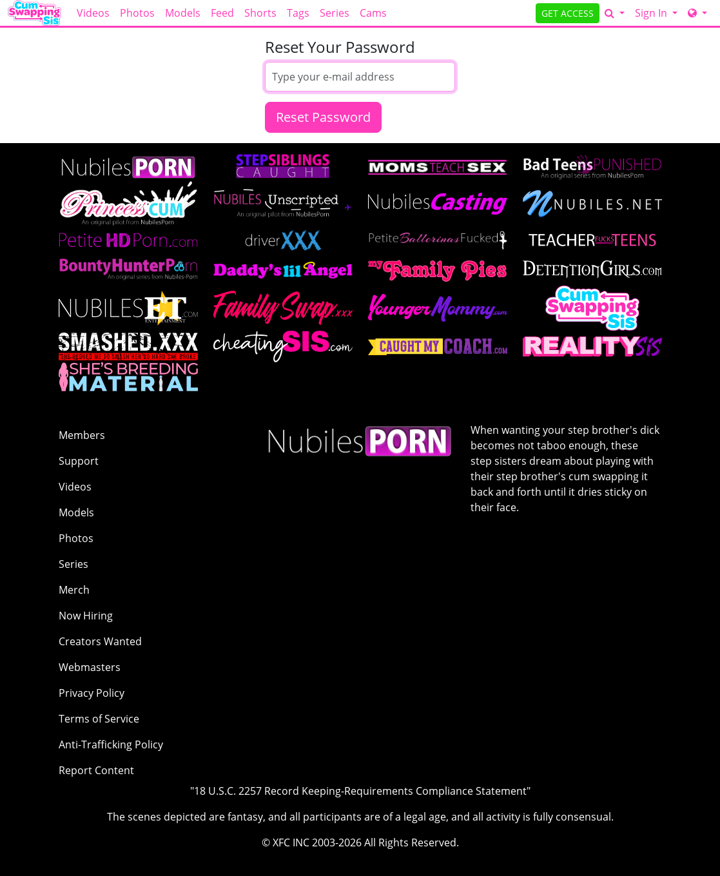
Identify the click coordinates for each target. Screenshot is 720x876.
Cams (373, 13)
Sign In (652, 13)
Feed (222, 13)
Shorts (260, 13)
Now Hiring (86, 615)
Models (182, 13)
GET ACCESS (567, 13)
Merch (74, 590)
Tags (298, 13)
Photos (137, 13)
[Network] (697, 13)
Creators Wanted (100, 641)
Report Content (96, 770)
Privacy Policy (91, 693)
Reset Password (323, 117)
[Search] (614, 13)
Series (334, 13)
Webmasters (90, 667)
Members (82, 435)
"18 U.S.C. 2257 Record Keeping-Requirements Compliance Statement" (360, 791)
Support (79, 461)
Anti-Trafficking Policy (111, 744)
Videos (93, 13)
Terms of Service (99, 719)
